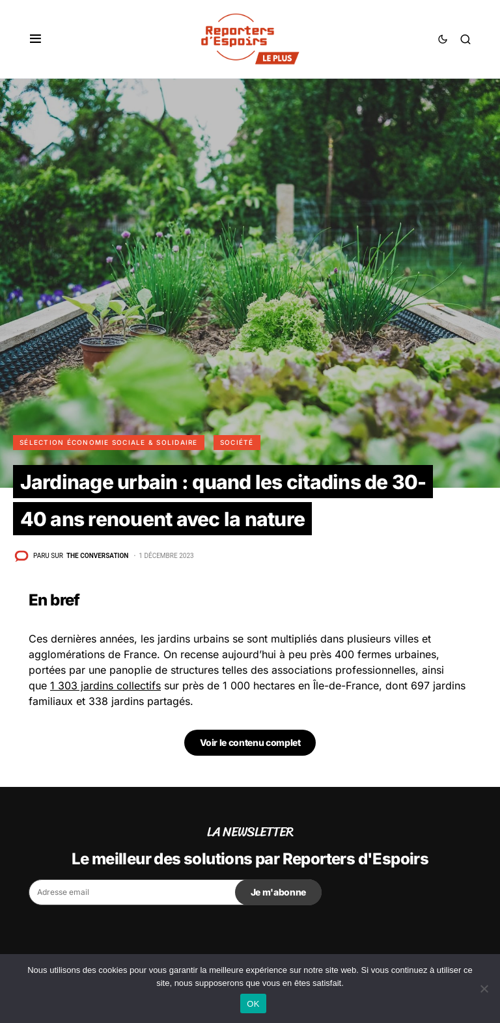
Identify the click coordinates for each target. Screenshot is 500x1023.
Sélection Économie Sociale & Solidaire (109, 442)
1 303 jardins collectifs (105, 685)
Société (237, 442)
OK (253, 1004)
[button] (35, 39)
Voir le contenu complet (250, 742)
